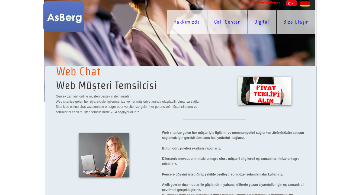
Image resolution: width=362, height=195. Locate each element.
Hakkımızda (187, 22)
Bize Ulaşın (296, 22)
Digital (261, 22)
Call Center (227, 22)
